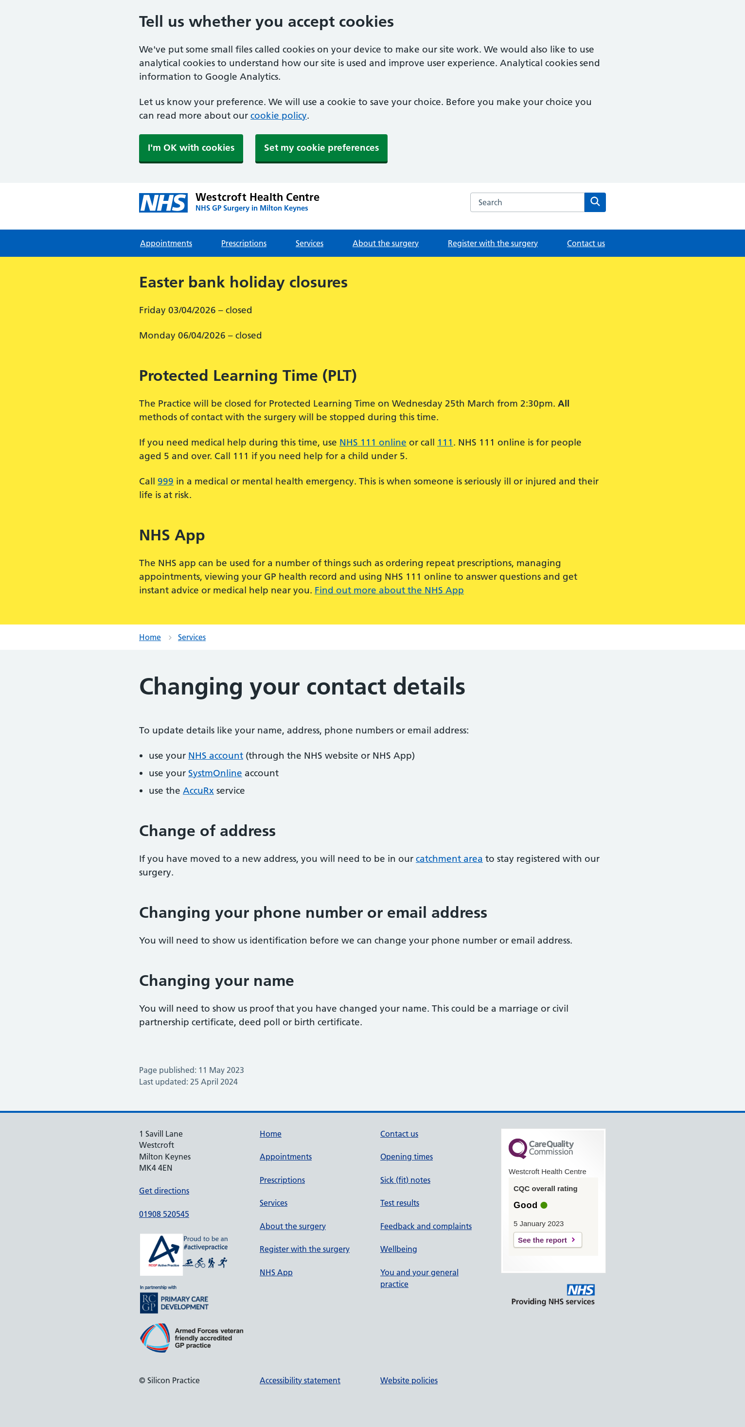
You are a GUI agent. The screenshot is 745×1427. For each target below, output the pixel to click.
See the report (542, 1240)
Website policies (409, 1380)
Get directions (164, 1190)
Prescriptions (243, 243)
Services (309, 243)
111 (445, 442)
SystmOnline (215, 773)
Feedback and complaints (426, 1226)
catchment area (449, 858)
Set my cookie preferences (321, 147)
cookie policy (278, 115)
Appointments (166, 243)
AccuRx (198, 790)
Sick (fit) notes (405, 1180)
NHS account (215, 755)
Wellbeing (398, 1249)
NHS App (276, 1272)
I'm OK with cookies (191, 147)
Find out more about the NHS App (389, 590)
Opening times (406, 1156)
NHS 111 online (373, 442)
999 (166, 481)
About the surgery (386, 243)
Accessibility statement (300, 1380)
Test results (399, 1203)
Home (150, 637)
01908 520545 (164, 1214)
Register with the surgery (493, 243)
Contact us (586, 243)
